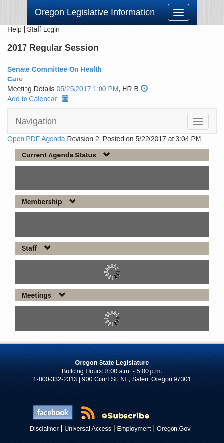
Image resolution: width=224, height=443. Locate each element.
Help (14, 29)
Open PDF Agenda (36, 139)
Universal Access (87, 428)
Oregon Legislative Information (95, 12)
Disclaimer (44, 428)
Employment (134, 428)
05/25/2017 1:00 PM (87, 89)
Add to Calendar (38, 99)
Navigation (36, 121)
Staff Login (43, 29)
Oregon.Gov (174, 428)
